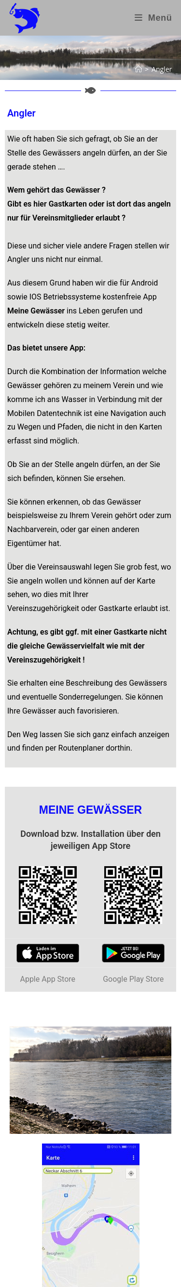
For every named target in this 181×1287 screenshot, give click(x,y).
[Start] (138, 69)
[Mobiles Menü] (153, 18)
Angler (162, 69)
